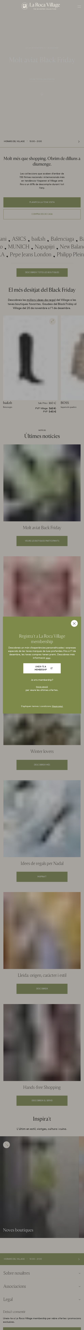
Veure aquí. (57, 706)
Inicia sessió (42, 687)
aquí (48, 658)
